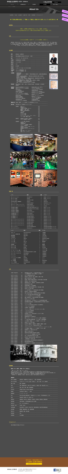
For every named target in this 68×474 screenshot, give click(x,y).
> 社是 (16, 15)
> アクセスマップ (39, 15)
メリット (12, 4)
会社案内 (45, 4)
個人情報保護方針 (21, 471)
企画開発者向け (23, 4)
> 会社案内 (20, 15)
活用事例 (34, 4)
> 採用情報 (33, 15)
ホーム (9, 6)
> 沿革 (29, 15)
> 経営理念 (11, 15)
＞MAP (30, 391)
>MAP (31, 56)
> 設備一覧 (25, 15)
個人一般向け (55, 4)
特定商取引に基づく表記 (28, 471)
